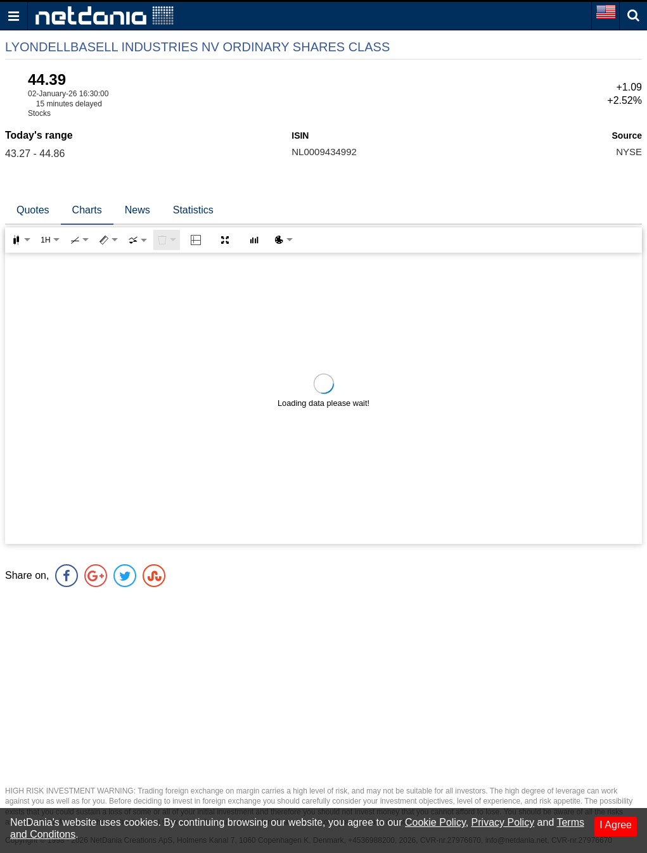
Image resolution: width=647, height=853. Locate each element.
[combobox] (137, 240)
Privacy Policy (503, 822)
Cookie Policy (435, 822)
